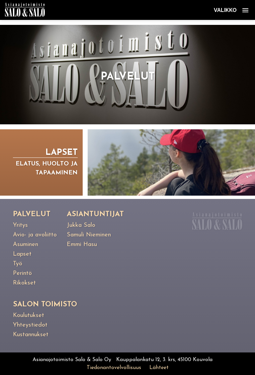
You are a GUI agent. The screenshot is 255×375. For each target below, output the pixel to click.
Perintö (22, 273)
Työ (17, 264)
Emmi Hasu (82, 244)
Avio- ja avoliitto (35, 235)
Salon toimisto (45, 304)
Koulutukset (28, 315)
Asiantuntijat (95, 214)
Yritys (20, 225)
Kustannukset (30, 335)
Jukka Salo (81, 225)
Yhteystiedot (30, 325)
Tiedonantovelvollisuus (114, 367)
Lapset (22, 254)
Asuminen (25, 244)
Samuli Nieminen (89, 235)
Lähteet (159, 367)
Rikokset (24, 283)
